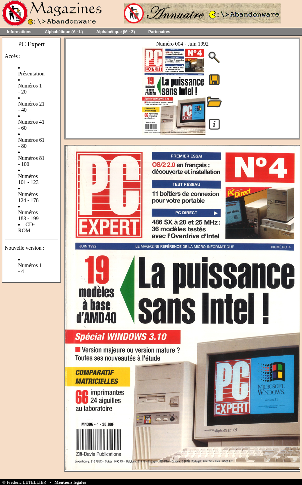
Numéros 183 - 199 (28, 215)
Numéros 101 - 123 (28, 179)
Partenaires (159, 31)
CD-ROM (26, 227)
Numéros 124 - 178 (28, 197)
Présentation (31, 73)
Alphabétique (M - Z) (115, 31)
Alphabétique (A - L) (64, 31)
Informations (19, 31)
